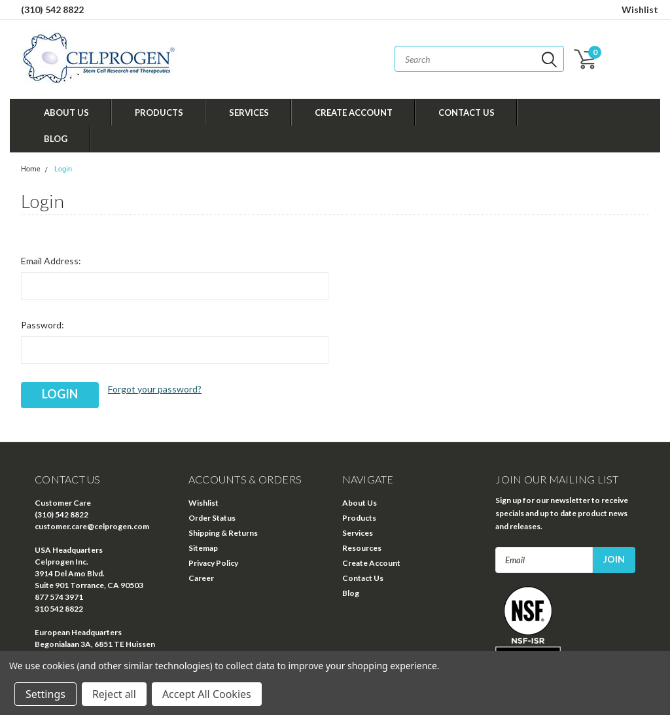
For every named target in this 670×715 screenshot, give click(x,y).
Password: (42, 324)
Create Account (354, 112)
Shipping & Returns (223, 533)
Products (159, 112)
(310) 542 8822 (52, 9)
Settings (45, 694)
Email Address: (51, 260)
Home (31, 169)
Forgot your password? (155, 388)
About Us (66, 112)
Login (63, 169)
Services (249, 112)
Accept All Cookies (206, 694)
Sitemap (203, 548)
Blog (55, 138)
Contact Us (466, 112)
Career (201, 578)
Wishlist (640, 9)
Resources (361, 548)
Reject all (114, 694)
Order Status (212, 518)
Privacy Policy (213, 563)
